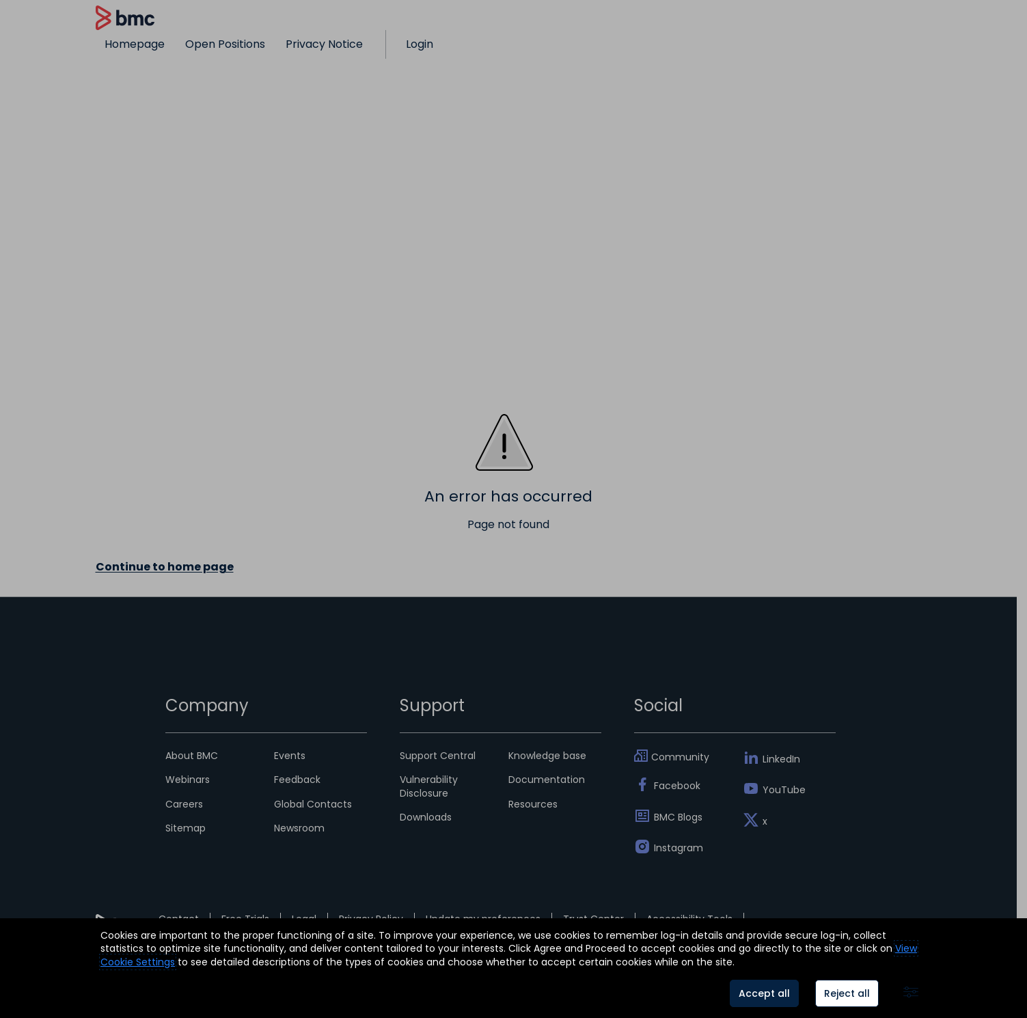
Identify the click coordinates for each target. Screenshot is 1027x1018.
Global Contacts (313, 804)
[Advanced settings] (911, 993)
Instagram (678, 848)
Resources (533, 804)
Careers (184, 804)
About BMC (191, 755)
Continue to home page (165, 567)
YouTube (784, 790)
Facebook (677, 786)
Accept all (764, 993)
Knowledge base (547, 755)
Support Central (438, 755)
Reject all (847, 993)
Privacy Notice (324, 44)
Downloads (426, 817)
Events (289, 755)
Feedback (297, 779)
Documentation (546, 779)
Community (680, 757)
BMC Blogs (678, 817)
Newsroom (299, 828)
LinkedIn (781, 759)
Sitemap (185, 828)
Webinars (187, 779)
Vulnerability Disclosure (429, 786)
